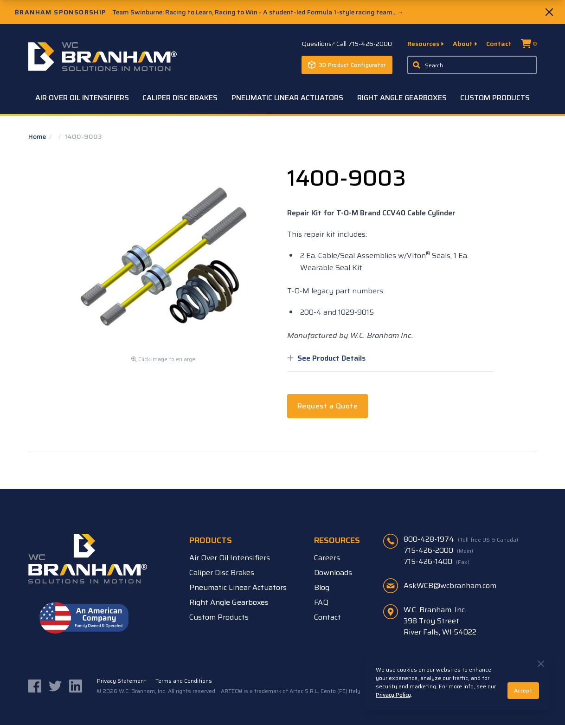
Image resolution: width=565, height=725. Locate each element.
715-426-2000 (438, 550)
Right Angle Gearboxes (402, 98)
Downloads (333, 572)
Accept (523, 690)
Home (37, 136)
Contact (499, 44)
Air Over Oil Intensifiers (82, 98)
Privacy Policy (393, 694)
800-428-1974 (461, 539)
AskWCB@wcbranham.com (450, 585)
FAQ (321, 602)
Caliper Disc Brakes (180, 98)
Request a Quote (327, 406)
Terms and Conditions (183, 681)
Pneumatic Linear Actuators (287, 98)
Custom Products (495, 98)
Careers (327, 557)
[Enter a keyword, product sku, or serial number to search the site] (472, 65)
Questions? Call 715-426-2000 (347, 43)
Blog (321, 587)
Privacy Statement (121, 681)
